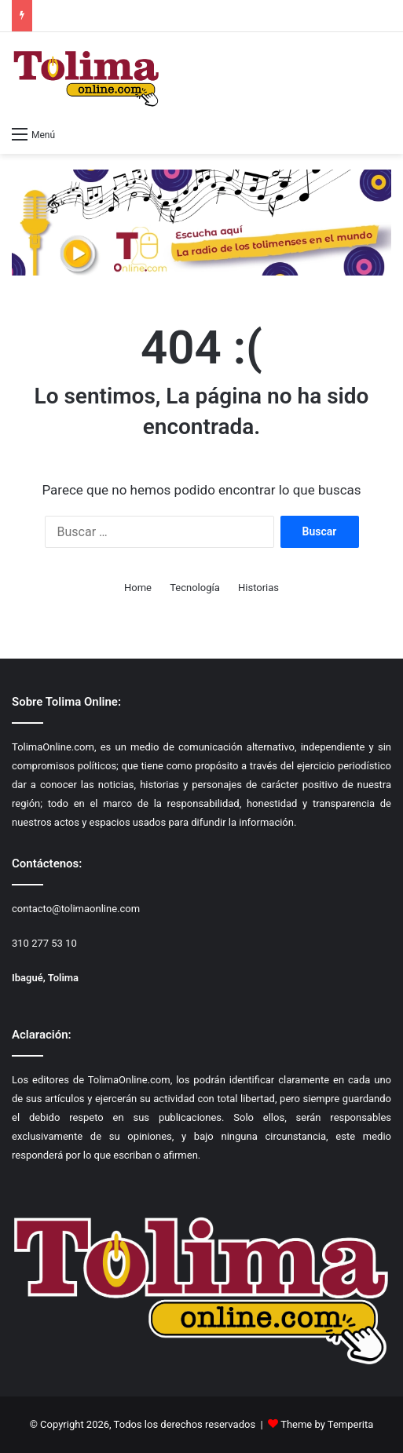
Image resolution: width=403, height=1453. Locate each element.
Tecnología (195, 587)
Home (138, 587)
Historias (258, 587)
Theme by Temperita (326, 1424)
